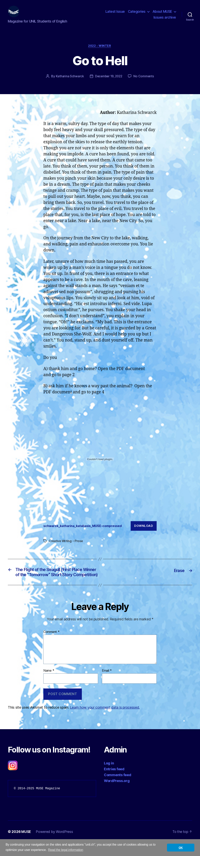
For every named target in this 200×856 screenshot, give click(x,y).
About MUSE (162, 14)
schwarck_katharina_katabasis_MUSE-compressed (85, 532)
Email (107, 684)
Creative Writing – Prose (66, 547)
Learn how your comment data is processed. (105, 720)
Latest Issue (115, 14)
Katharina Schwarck (69, 83)
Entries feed (114, 782)
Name (48, 684)
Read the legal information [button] (65, 849)
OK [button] (181, 847)
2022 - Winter (100, 52)
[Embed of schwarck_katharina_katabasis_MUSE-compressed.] (100, 465)
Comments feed (117, 788)
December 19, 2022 (108, 83)
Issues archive (165, 20)
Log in (109, 776)
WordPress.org (117, 794)
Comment (51, 645)
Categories (137, 14)
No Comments (144, 83)
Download (143, 532)
